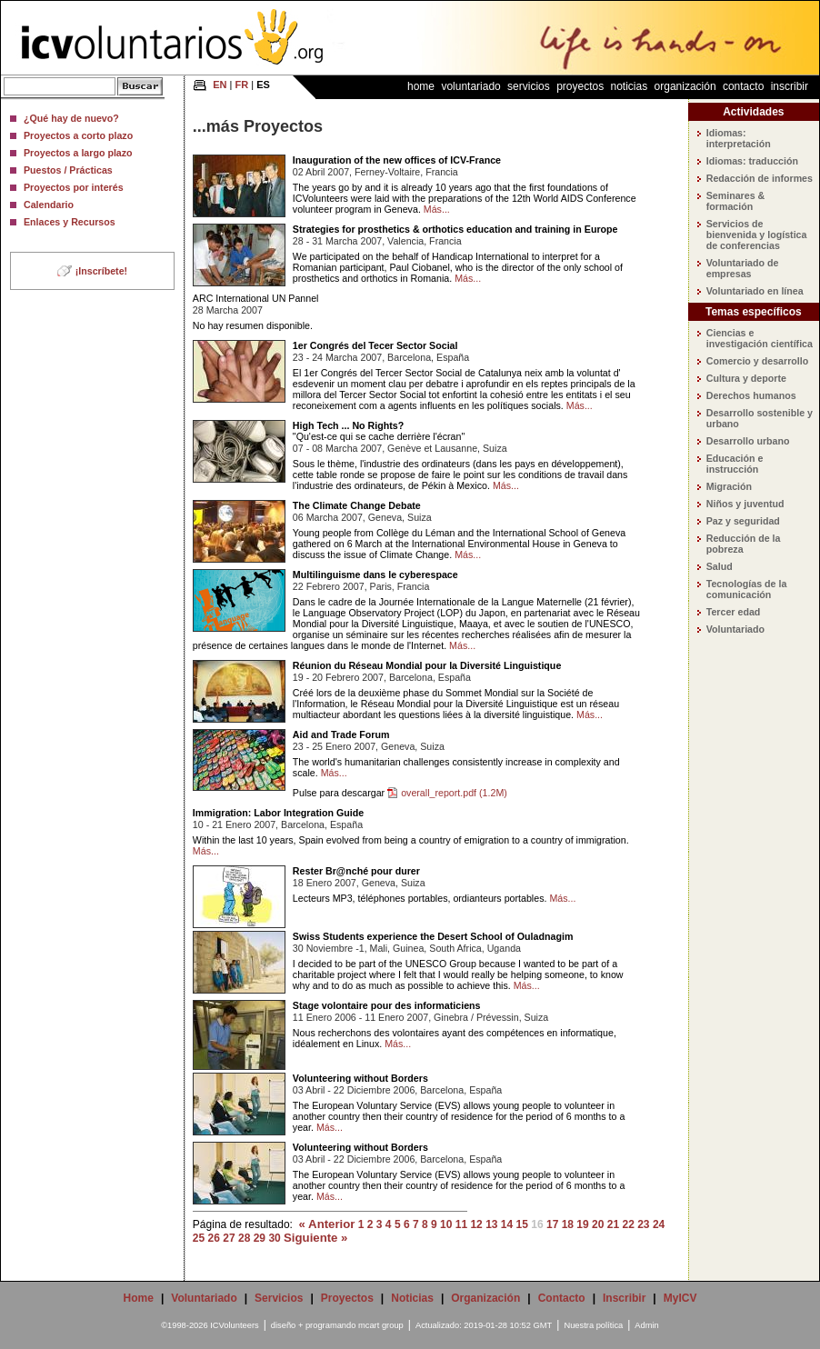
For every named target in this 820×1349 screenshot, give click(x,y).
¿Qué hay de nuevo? (71, 118)
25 (199, 1238)
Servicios (528, 86)
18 (568, 1224)
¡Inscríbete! (101, 270)
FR (242, 84)
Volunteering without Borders (360, 1078)
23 (643, 1224)
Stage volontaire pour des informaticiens (387, 1005)
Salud (719, 566)
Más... (437, 209)
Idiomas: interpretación (738, 138)
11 (461, 1224)
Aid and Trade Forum (341, 734)
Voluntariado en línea (755, 290)
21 (613, 1224)
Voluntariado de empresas (742, 268)
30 (274, 1238)
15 (522, 1224)
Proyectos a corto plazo (78, 135)
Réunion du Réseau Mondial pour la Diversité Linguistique (427, 665)
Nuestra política (593, 1325)
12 (476, 1224)
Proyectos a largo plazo (78, 152)
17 (552, 1224)
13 (491, 1224)
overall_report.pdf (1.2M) (454, 792)
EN (219, 84)
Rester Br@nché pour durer (356, 870)
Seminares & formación (735, 201)
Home (421, 86)
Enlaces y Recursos (69, 221)
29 (259, 1238)
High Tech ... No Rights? (348, 425)
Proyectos (580, 86)
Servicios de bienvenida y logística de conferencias (756, 234)
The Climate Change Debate (357, 505)
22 (628, 1224)
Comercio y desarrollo (757, 360)
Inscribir (789, 86)
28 (244, 1238)
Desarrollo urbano (748, 440)
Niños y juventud (745, 503)
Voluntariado (470, 86)
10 (446, 1224)
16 (537, 1224)
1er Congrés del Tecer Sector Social (375, 345)
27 (229, 1238)
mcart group (381, 1325)
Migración (729, 486)
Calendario (49, 204)
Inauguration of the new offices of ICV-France (397, 160)
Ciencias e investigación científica (759, 338)
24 (659, 1224)
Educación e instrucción (735, 464)
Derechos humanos (751, 395)
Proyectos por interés (74, 187)
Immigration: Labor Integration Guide (278, 812)
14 (507, 1224)
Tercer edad (733, 611)
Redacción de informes (759, 178)
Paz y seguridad (743, 520)
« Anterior (327, 1224)
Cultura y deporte (746, 378)
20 (598, 1224)
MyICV (680, 1298)
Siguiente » (315, 1237)
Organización (685, 86)
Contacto (743, 86)
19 (582, 1224)
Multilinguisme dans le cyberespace (375, 574)
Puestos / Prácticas (68, 170)
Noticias (629, 86)
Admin (646, 1325)
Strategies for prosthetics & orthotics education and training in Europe (455, 229)
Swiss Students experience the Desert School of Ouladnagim (433, 936)
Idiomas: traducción (752, 160)
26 (214, 1238)
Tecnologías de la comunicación (746, 589)
